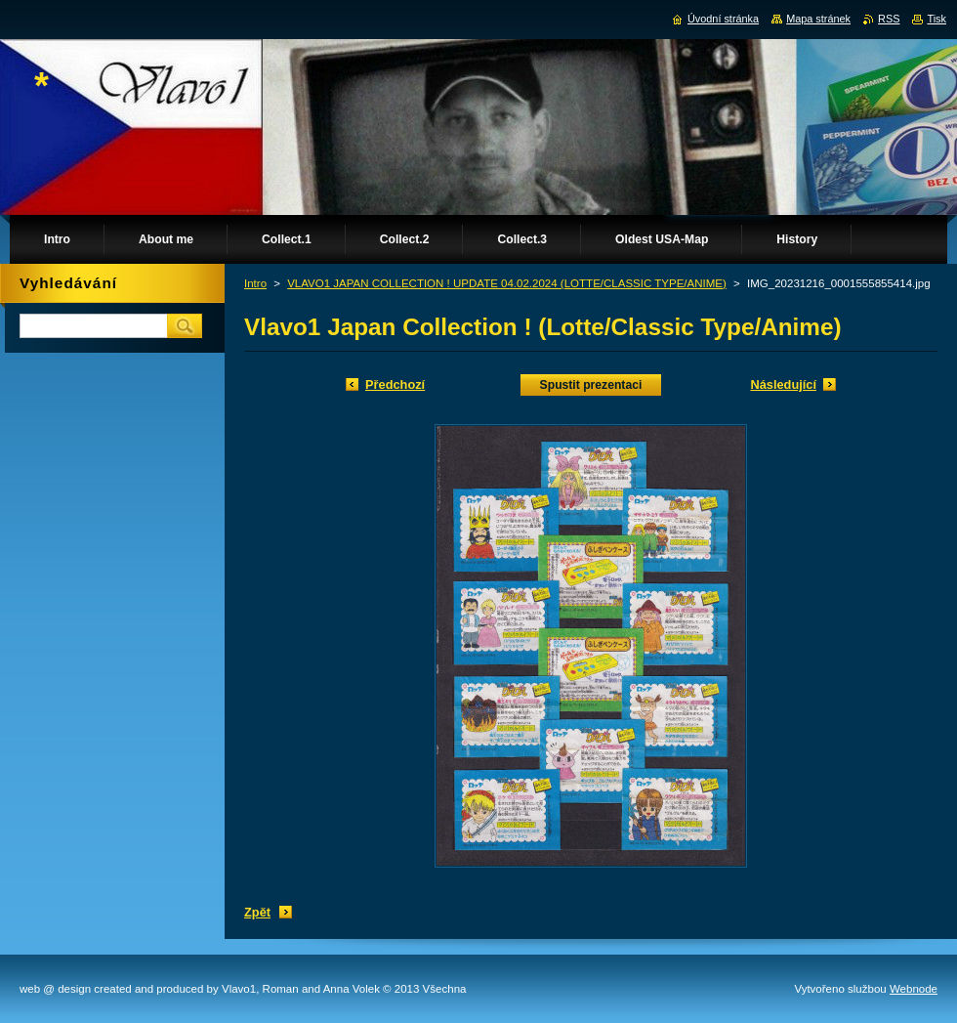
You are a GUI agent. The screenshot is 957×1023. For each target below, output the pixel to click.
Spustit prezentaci (591, 385)
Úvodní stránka (723, 18)
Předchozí (395, 384)
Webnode (913, 989)
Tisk (936, 18)
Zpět (257, 912)
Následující (783, 384)
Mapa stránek (818, 18)
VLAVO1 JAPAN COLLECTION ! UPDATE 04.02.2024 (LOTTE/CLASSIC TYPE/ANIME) (507, 283)
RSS (888, 18)
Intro (255, 283)
